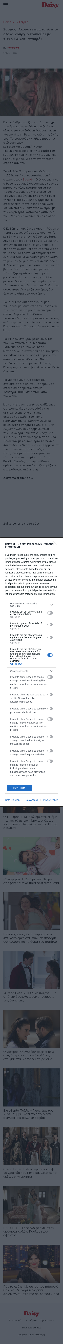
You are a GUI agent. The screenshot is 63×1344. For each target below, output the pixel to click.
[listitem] (31, 604)
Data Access (31, 800)
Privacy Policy (50, 800)
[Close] (56, 544)
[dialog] (31, 672)
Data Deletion (12, 800)
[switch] (50, 613)
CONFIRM (19, 788)
